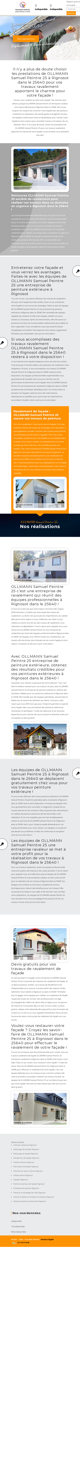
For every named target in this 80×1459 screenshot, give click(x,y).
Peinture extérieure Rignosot (25, 1145)
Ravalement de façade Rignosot (26, 1158)
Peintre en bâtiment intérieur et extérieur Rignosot (33, 1197)
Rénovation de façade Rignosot (26, 1167)
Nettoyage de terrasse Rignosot (26, 1149)
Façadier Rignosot (20, 1180)
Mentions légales (47, 1239)
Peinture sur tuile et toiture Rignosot (28, 1171)
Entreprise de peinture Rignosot (26, 1188)
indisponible (41, 8)
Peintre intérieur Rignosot (23, 1162)
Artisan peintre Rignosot (23, 1175)
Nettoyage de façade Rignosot (25, 1154)
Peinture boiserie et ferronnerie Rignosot (29, 1201)
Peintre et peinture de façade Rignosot (29, 1184)
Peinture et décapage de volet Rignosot (29, 1193)
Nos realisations (26, 39)
